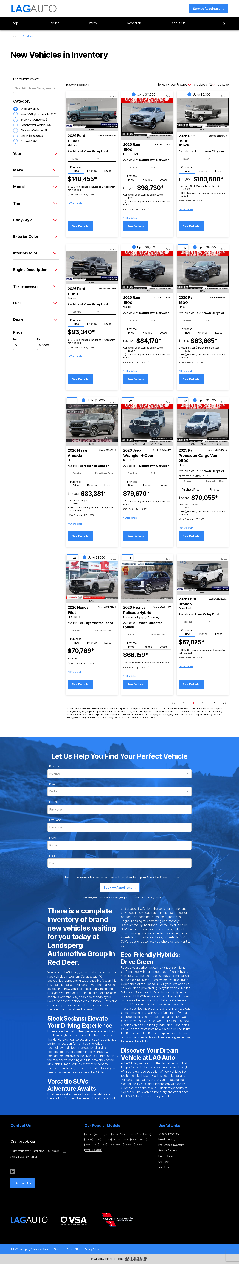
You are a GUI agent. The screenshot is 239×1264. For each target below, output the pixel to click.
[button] (208, 8)
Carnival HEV (141, 1144)
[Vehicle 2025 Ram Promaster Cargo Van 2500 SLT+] (203, 423)
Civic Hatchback (93, 1149)
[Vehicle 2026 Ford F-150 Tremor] (92, 266)
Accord (88, 1134)
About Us (163, 1167)
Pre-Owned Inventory (171, 1144)
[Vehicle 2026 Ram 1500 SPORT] (147, 270)
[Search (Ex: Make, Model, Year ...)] (36, 88)
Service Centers (167, 1150)
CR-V (103, 1144)
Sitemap (58, 1249)
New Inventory (166, 1139)
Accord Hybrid (102, 1134)
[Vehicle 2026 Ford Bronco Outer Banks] (203, 576)
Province (54, 766)
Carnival (128, 1144)
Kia (114, 980)
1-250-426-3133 (27, 1157)
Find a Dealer (166, 1156)
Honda (64, 984)
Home (13, 36)
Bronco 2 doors (121, 1139)
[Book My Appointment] (120, 887)
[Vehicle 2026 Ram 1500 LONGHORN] (147, 117)
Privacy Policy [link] (154, 897)
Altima (88, 1139)
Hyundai (52, 984)
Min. (15, 339)
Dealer (53, 784)
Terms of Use (73, 1249)
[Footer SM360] (136, 1259)
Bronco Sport (91, 1144)
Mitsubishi (82, 984)
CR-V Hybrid (115, 1144)
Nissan (106, 980)
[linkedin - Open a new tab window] (12, 1171)
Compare (113, 96)
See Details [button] (80, 226)
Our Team (164, 1161)
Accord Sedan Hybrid (139, 1134)
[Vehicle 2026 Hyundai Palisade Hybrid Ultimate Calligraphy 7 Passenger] (147, 580)
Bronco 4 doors (138, 1139)
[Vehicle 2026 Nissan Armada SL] (92, 423)
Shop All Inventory (168, 1133)
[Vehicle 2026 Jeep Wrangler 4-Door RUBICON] (147, 423)
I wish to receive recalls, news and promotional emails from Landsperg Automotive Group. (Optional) (122, 877)
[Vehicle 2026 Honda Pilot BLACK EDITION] (92, 580)
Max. (39, 339)
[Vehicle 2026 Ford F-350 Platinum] (92, 113)
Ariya (97, 1139)
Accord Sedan (119, 1134)
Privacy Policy (92, 1249)
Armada (107, 1139)
